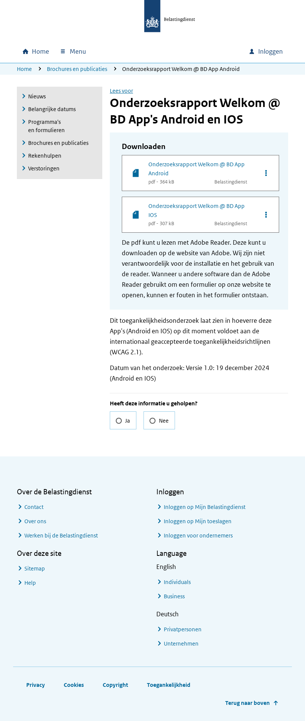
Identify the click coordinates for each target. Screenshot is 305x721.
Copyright (115, 684)
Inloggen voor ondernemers (198, 535)
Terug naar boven (247, 702)
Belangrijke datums (52, 109)
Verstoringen (44, 168)
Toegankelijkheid (168, 684)
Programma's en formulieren (46, 126)
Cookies (74, 684)
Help (30, 582)
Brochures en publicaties (77, 68)
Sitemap (34, 568)
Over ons (35, 521)
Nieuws (37, 96)
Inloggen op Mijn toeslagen (198, 521)
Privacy (35, 684)
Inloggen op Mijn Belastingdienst (204, 506)
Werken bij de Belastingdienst (61, 535)
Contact (33, 506)
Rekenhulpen (44, 155)
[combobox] (179, 51)
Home (24, 68)
